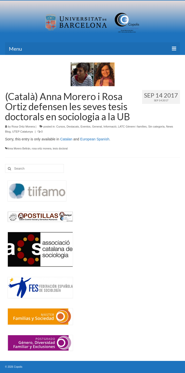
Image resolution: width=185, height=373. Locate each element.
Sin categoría (156, 126)
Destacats (73, 126)
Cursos (60, 126)
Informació (109, 126)
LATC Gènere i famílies (132, 126)
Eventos (86, 126)
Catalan (66, 139)
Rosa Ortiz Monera (23, 126)
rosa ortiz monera (41, 148)
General (97, 126)
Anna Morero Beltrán (18, 148)
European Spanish (94, 139)
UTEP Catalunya (22, 131)
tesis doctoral (60, 148)
